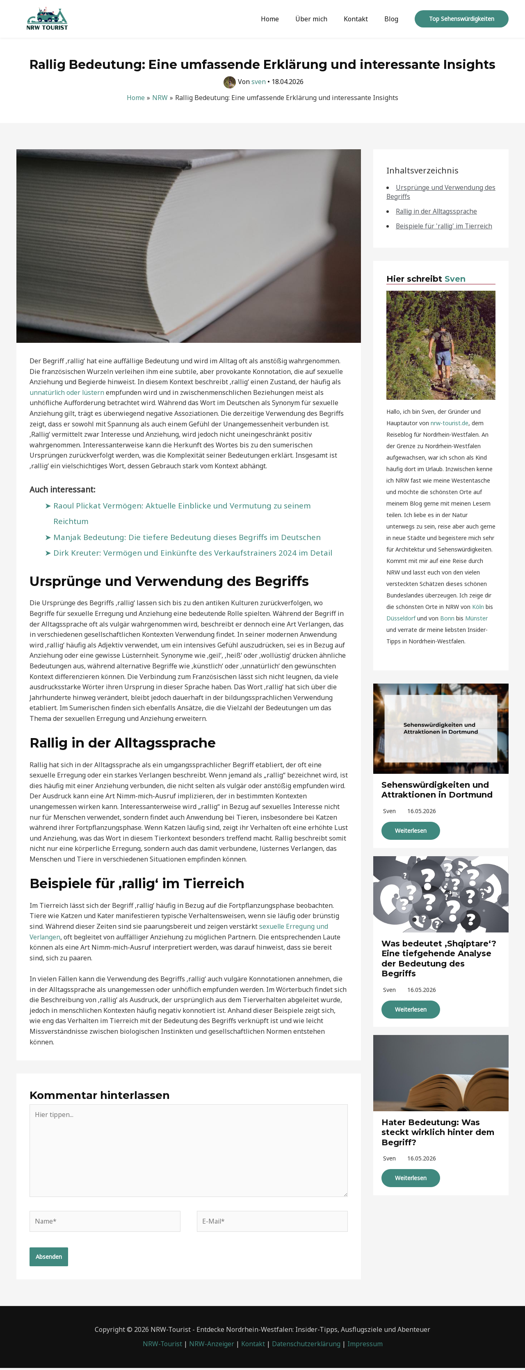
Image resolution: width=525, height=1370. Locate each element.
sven (389, 819)
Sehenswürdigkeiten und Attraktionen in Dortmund (437, 798)
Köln (478, 616)
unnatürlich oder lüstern (68, 392)
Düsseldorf (400, 627)
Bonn (447, 627)
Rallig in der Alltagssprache (438, 211)
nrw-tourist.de (449, 432)
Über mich (320, 18)
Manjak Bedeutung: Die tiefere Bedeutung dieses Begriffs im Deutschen (189, 536)
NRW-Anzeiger (211, 1345)
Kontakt (361, 18)
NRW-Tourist (161, 1345)
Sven (455, 288)
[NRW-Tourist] (47, 18)
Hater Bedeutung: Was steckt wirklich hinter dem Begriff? (438, 1139)
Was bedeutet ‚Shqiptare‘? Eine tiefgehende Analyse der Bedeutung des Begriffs (439, 966)
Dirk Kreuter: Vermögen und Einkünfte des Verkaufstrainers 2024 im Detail (194, 552)
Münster (476, 627)
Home (281, 18)
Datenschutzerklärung (307, 1345)
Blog (393, 18)
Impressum (366, 1345)
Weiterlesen (411, 839)
